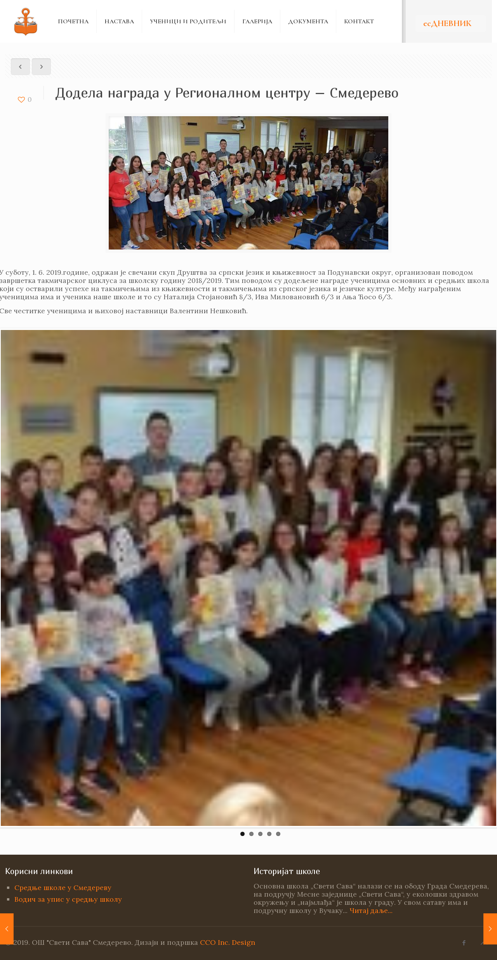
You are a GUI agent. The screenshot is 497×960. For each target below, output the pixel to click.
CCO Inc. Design (227, 942)
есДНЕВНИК (447, 23)
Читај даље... (371, 910)
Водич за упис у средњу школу (68, 899)
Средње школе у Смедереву (62, 887)
